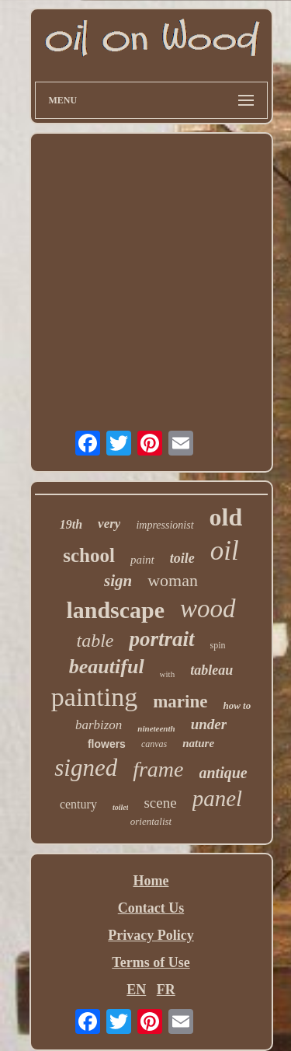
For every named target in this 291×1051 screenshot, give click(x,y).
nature (198, 743)
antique (223, 772)
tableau (211, 670)
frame (158, 769)
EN (136, 989)
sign (118, 580)
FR (166, 989)
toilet (121, 807)
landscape (115, 610)
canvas (154, 743)
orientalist (150, 821)
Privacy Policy (150, 935)
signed (85, 767)
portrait (161, 639)
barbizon (98, 725)
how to (237, 705)
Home (151, 881)
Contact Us (151, 908)
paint (142, 559)
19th (71, 524)
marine (180, 701)
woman (172, 580)
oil (224, 551)
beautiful (106, 666)
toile (182, 558)
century (78, 804)
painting (94, 697)
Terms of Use (150, 962)
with (167, 674)
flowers (107, 744)
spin (218, 645)
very (109, 523)
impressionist (164, 525)
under (209, 724)
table (94, 640)
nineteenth (156, 728)
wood (208, 609)
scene (160, 802)
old (226, 517)
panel (217, 798)
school (89, 555)
